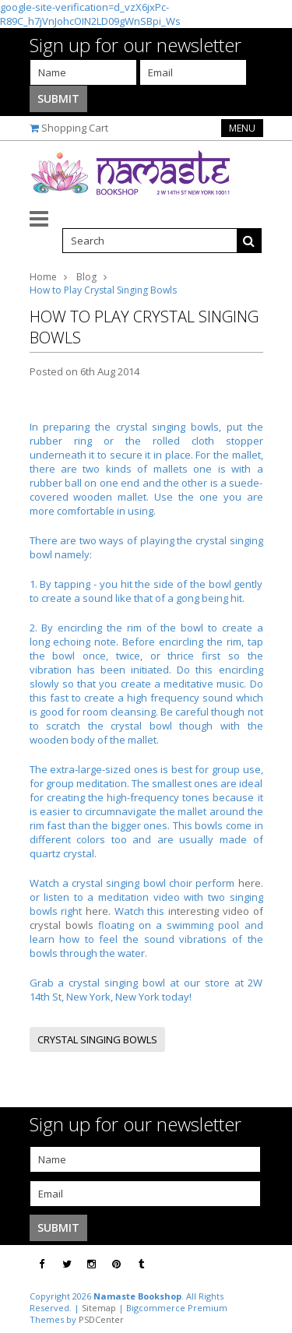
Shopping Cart (74, 128)
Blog (86, 276)
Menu (242, 128)
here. (250, 883)
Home (43, 276)
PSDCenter (101, 1319)
